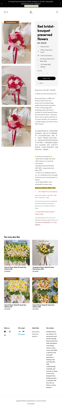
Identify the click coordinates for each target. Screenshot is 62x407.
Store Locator (35, 331)
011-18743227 (47, 222)
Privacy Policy (31, 403)
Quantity (39, 70)
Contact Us (35, 334)
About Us (34, 336)
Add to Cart (46, 78)
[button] (5, 12)
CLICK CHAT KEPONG (31, 6)
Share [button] (40, 83)
